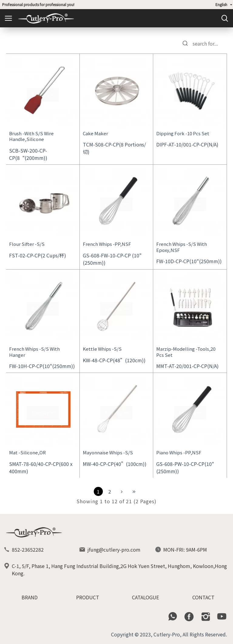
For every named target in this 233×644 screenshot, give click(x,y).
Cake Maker (95, 133)
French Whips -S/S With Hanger (34, 352)
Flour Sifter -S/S (27, 244)
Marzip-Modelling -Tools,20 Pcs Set (185, 352)
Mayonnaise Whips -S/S (108, 452)
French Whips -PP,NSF (107, 244)
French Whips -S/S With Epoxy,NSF (181, 247)
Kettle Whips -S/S (102, 349)
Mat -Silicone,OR (27, 452)
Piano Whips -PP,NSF (178, 452)
